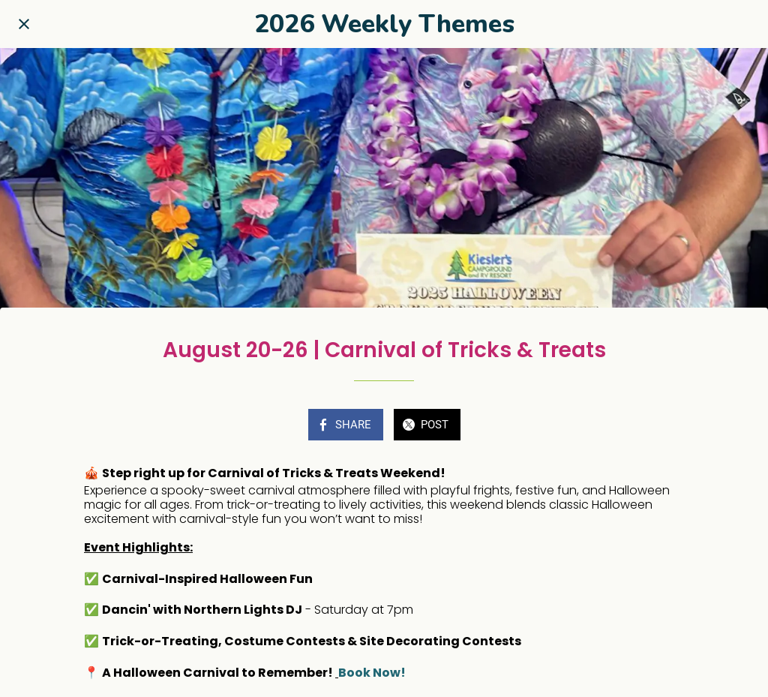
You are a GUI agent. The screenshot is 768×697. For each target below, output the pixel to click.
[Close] (24, 24)
